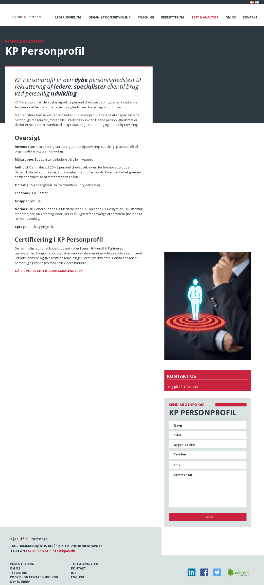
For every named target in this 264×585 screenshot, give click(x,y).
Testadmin (19, 573)
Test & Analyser (84, 564)
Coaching (146, 17)
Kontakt (250, 17)
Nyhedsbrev (20, 582)
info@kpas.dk (63, 551)
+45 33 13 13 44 (37, 551)
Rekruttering (172, 17)
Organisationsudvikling (109, 17)
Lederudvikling (68, 17)
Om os (231, 17)
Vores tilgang (22, 564)
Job (73, 573)
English (77, 577)
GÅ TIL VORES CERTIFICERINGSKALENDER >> (49, 270)
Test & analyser (205, 17)
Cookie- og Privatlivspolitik (34, 577)
